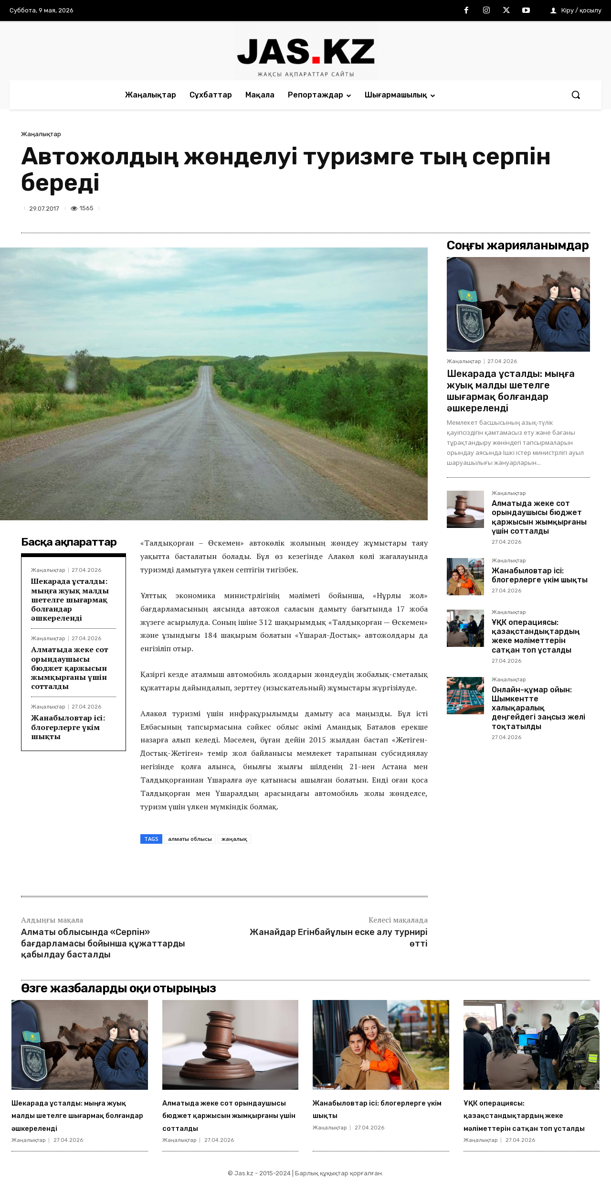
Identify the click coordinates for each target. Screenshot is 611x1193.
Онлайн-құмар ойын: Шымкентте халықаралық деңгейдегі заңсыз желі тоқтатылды (538, 708)
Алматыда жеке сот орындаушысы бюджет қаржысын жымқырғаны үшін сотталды (69, 667)
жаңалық (234, 838)
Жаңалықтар (41, 134)
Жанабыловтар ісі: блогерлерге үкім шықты (68, 726)
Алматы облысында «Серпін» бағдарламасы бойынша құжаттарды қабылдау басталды (103, 943)
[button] (575, 94)
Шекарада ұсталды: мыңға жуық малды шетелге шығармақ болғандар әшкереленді (70, 599)
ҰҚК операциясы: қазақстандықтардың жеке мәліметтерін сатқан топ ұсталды (535, 636)
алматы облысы (190, 838)
